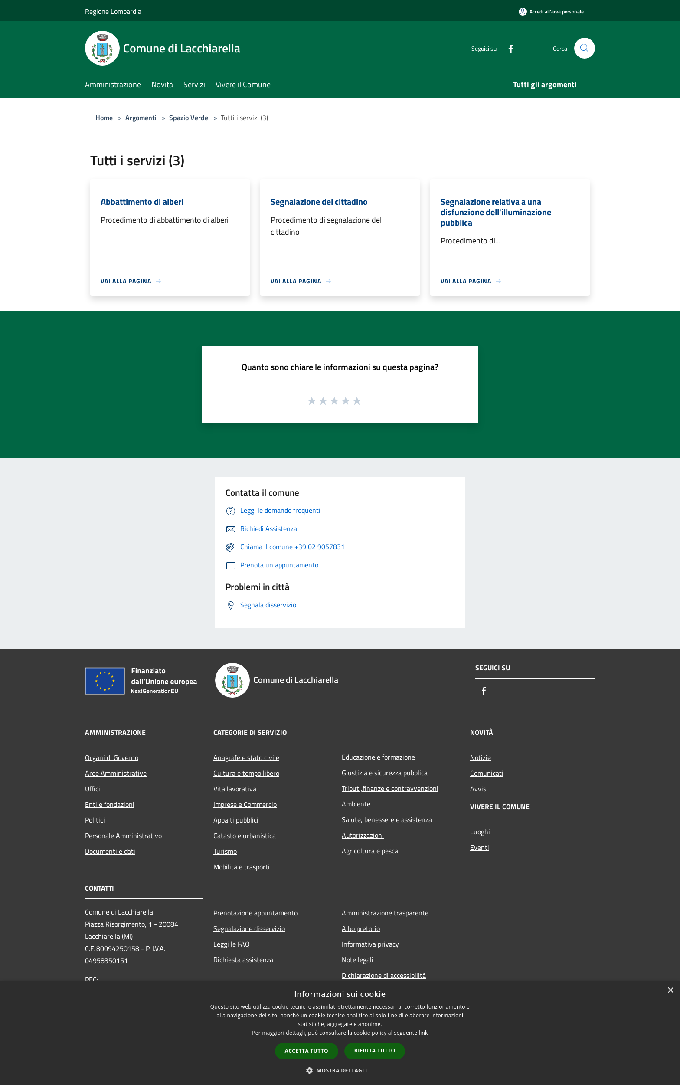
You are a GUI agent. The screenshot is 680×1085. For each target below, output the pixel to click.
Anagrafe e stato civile (246, 757)
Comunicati (486, 773)
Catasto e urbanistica (244, 835)
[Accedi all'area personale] (551, 11)
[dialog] (340, 1033)
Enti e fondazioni (109, 804)
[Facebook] (507, 48)
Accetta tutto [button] (306, 1051)
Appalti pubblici (235, 820)
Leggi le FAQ (231, 944)
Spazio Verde (188, 117)
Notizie (480, 757)
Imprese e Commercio (245, 804)
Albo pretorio (361, 928)
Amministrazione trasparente (385, 913)
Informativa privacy (370, 944)
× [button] (670, 990)
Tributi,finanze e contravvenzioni (390, 788)
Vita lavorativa (234, 788)
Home (104, 117)
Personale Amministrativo (123, 835)
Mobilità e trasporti (241, 867)
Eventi (479, 847)
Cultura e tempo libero (246, 773)
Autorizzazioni (363, 835)
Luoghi (480, 831)
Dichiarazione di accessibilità (384, 975)
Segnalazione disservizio (249, 928)
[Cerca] (584, 48)
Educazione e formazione (378, 757)
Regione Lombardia (113, 11)
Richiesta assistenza (243, 959)
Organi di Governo (111, 757)
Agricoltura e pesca (370, 851)
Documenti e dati (110, 851)
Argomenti (141, 117)
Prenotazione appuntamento (255, 913)
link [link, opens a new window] (423, 1032)
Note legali (357, 959)
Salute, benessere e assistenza (387, 819)
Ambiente (356, 804)
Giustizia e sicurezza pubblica (385, 772)
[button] (340, 1070)
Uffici (92, 788)
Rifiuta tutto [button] (375, 1050)
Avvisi (479, 788)
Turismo (225, 851)
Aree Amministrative (116, 773)
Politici (95, 820)
